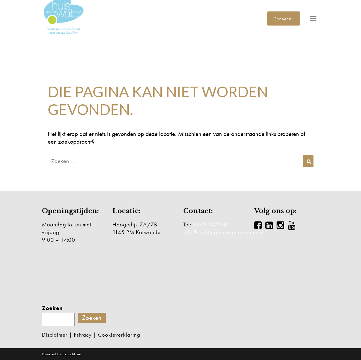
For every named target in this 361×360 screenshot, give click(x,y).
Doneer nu (283, 18)
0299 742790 (210, 224)
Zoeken (52, 308)
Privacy (83, 334)
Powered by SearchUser (62, 354)
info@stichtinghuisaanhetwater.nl (223, 232)
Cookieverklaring (119, 334)
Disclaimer (55, 334)
